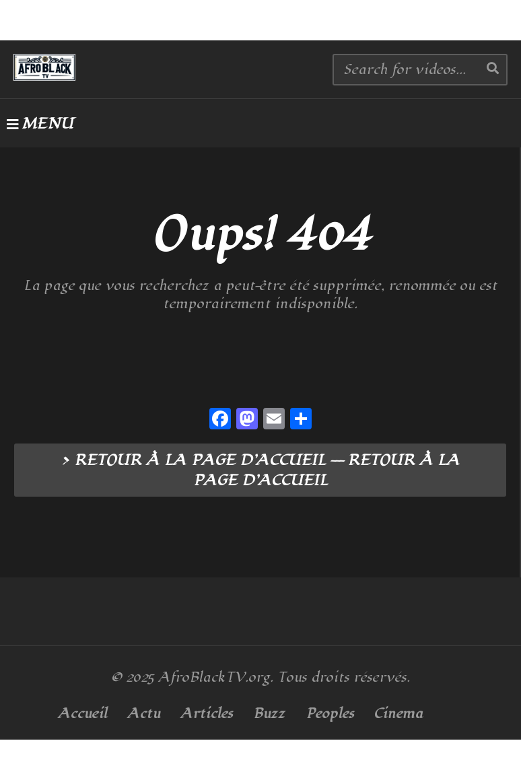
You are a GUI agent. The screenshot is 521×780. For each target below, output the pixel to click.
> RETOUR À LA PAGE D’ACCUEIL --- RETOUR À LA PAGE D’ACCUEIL (260, 470)
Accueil (82, 713)
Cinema (398, 713)
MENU (40, 123)
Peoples (330, 713)
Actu (143, 713)
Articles (206, 713)
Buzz (269, 713)
